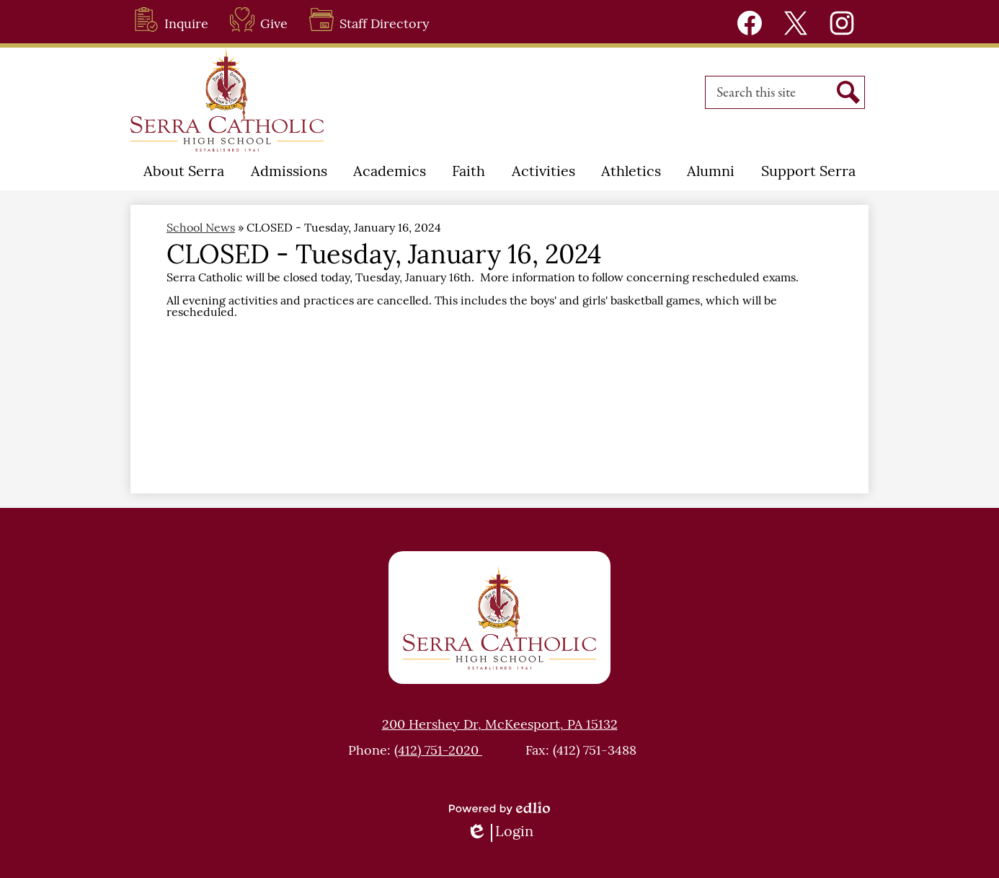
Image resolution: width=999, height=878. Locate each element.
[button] (183, 172)
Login (499, 833)
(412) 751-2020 (438, 751)
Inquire (171, 19)
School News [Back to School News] (200, 228)
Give (259, 19)
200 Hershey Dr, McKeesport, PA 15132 (500, 725)
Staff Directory (369, 19)
